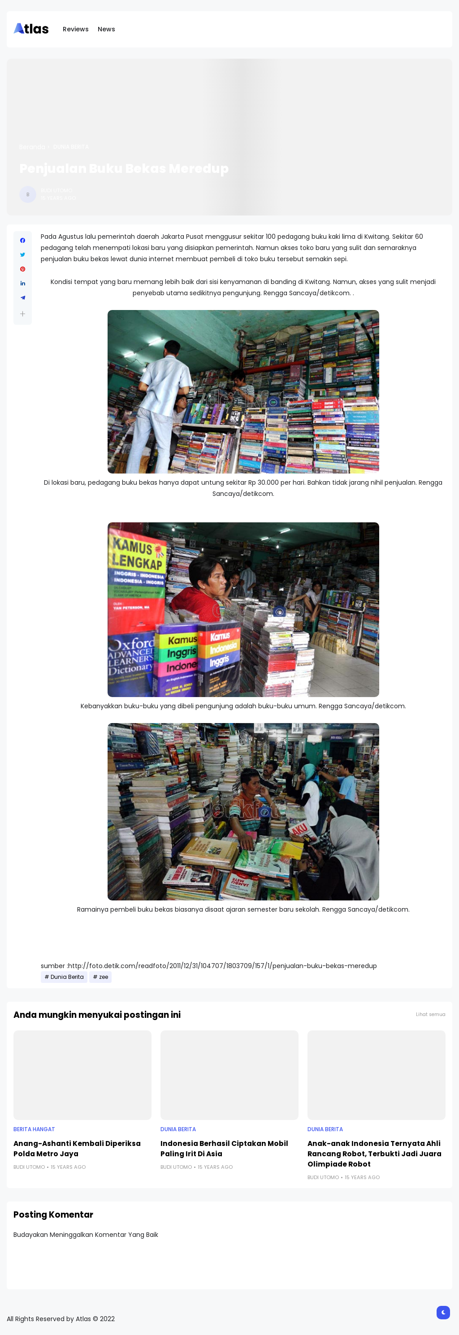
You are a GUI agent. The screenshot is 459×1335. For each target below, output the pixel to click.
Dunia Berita (71, 147)
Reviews (76, 29)
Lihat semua (431, 1014)
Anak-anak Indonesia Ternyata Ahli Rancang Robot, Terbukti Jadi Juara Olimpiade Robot (374, 1154)
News (106, 29)
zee (103, 977)
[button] (22, 314)
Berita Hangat (34, 1129)
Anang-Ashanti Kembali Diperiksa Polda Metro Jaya (77, 1148)
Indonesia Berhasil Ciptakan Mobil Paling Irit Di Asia (224, 1148)
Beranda (32, 146)
